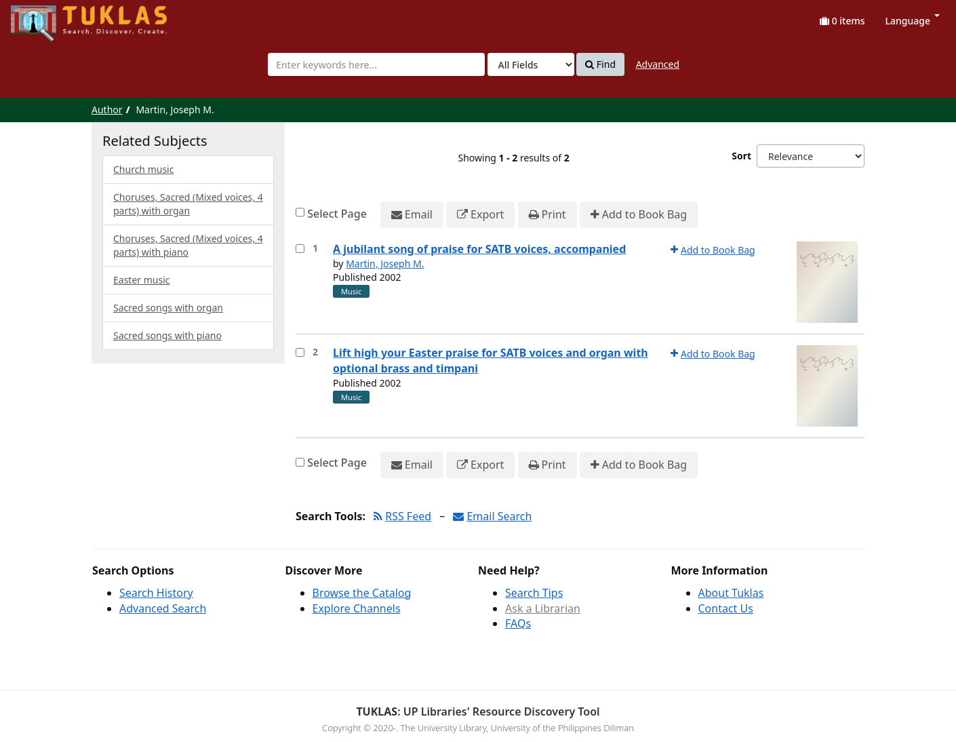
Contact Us (725, 608)
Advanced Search (162, 608)
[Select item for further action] (300, 248)
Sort (741, 155)
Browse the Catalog (362, 592)
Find (600, 64)
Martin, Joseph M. (385, 263)
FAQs (518, 623)
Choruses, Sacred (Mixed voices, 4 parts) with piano (188, 245)
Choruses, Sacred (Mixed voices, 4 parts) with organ (188, 204)
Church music (143, 169)
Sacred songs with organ (168, 307)
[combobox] (376, 64)
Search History (156, 592)
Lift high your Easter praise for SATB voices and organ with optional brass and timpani (490, 360)
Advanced (657, 64)
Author (107, 109)
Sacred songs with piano (167, 335)
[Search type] (530, 64)
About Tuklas (731, 592)
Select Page (337, 213)
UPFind (44, 17)
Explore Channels (357, 608)
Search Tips (534, 592)
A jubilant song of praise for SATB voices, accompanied (479, 248)
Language (912, 20)
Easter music (141, 279)
